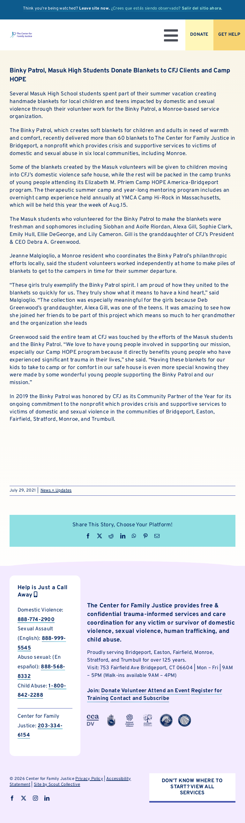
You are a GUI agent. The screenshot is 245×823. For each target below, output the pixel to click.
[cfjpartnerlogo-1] (111, 716)
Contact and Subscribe (139, 698)
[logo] (21, 34)
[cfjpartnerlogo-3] (92, 716)
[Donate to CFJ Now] (199, 34)
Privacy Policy (89, 779)
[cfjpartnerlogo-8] (184, 716)
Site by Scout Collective (57, 784)
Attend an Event (169, 690)
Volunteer (134, 690)
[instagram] (35, 798)
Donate (110, 690)
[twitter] (23, 798)
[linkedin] (46, 798)
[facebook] (12, 798)
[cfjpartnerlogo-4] (129, 716)
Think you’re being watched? (66, 8)
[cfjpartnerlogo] (147, 716)
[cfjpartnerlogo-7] (166, 716)
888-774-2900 (36, 619)
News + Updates (56, 490)
